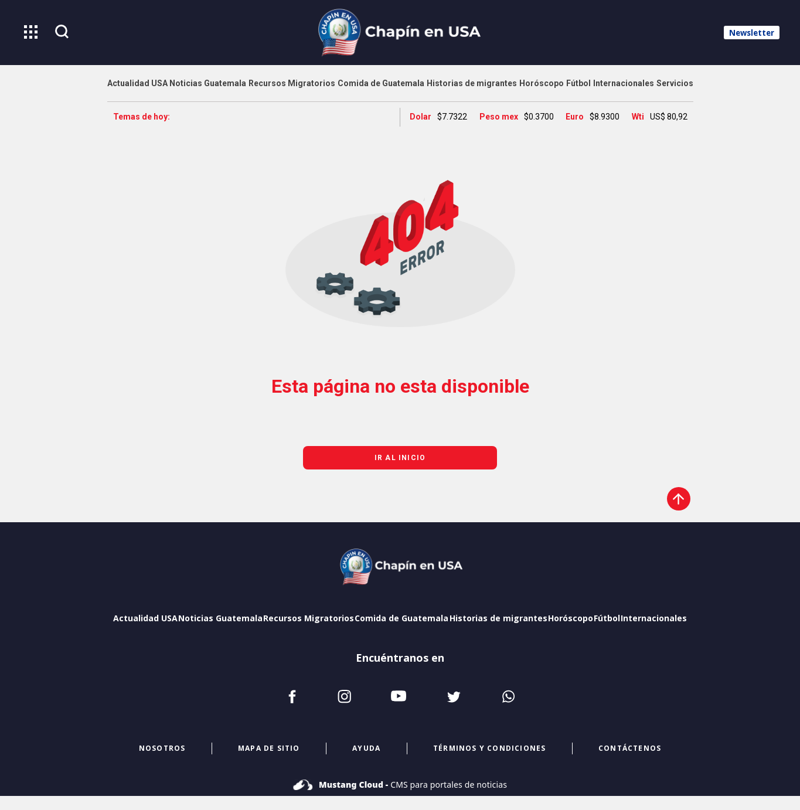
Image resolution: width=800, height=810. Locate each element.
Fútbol (607, 618)
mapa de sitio (269, 748)
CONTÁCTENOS (629, 748)
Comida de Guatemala (401, 618)
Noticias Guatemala (220, 618)
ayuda (366, 748)
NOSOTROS (162, 748)
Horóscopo (570, 618)
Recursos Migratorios (308, 618)
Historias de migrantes (498, 618)
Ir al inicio (400, 458)
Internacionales (654, 618)
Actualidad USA (145, 618)
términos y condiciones (489, 748)
